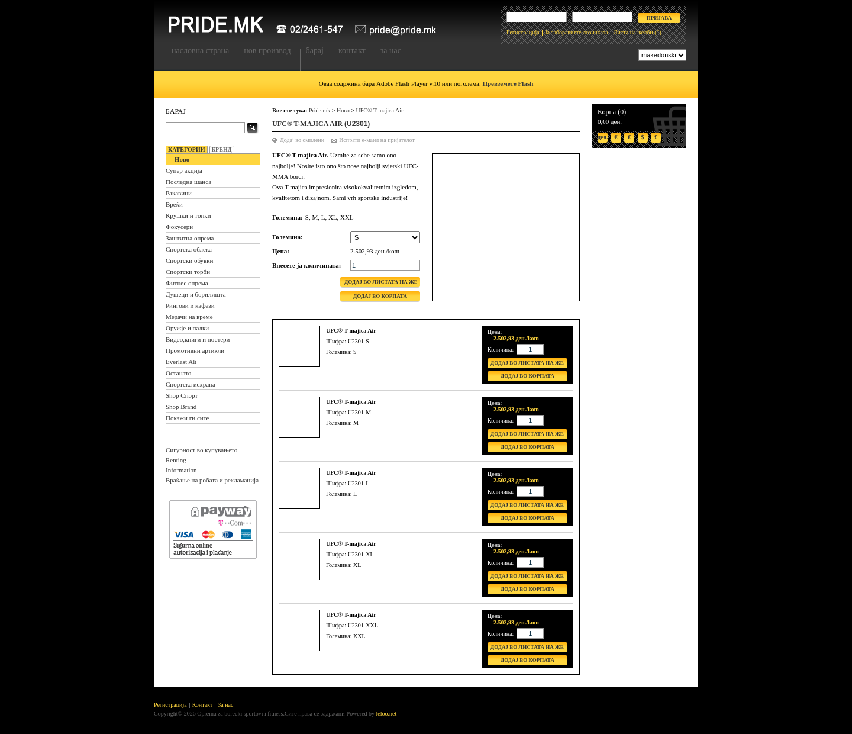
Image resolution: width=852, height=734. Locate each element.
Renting (176, 459)
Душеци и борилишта (196, 294)
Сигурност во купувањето (201, 449)
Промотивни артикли (195, 350)
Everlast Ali (181, 361)
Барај (315, 50)
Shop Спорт (182, 395)
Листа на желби (633, 32)
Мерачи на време (189, 316)
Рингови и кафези (190, 305)
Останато (178, 372)
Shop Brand (181, 406)
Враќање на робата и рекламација (212, 480)
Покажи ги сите (187, 417)
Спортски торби (188, 271)
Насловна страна (200, 50)
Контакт (352, 50)
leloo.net (386, 713)
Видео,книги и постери (198, 339)
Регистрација (523, 32)
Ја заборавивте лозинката (576, 32)
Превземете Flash (507, 83)
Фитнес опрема (187, 282)
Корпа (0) (612, 112)
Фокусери (179, 226)
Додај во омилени (302, 140)
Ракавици (179, 193)
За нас (390, 50)
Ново (182, 159)
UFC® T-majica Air (379, 110)
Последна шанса (188, 181)
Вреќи (174, 204)
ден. (603, 137)
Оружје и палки (187, 327)
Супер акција (184, 170)
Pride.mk (319, 110)
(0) (657, 32)
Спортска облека (189, 249)
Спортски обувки (190, 260)
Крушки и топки (188, 215)
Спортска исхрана (190, 384)
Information (181, 470)
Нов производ (267, 50)
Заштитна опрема (190, 238)
